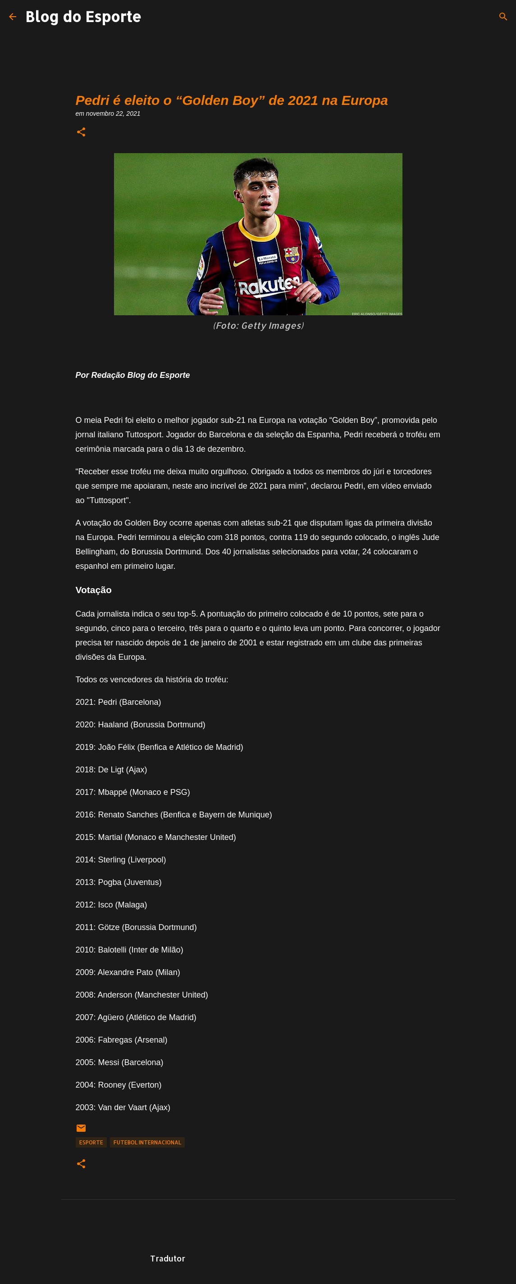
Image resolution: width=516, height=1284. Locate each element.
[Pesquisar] (503, 16)
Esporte (91, 1142)
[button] (81, 133)
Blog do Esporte (83, 16)
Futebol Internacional (147, 1142)
